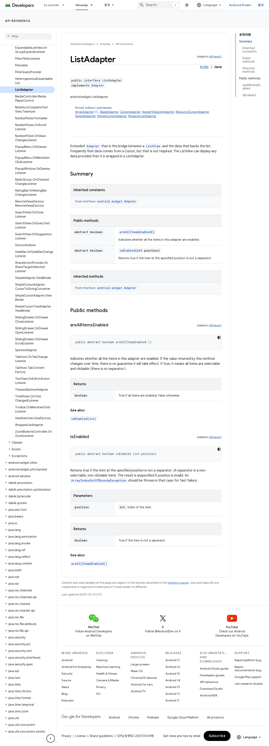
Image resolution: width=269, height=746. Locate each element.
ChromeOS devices (144, 678)
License (80, 736)
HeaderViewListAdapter (158, 112)
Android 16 (172, 667)
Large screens (140, 664)
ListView (153, 146)
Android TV (138, 691)
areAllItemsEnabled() (89, 564)
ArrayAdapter (84, 112)
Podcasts (68, 700)
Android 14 (172, 680)
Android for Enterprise (76, 667)
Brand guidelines (101, 736)
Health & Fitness (106, 673)
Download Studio (211, 689)
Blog (64, 694)
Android (67, 660)
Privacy (101, 687)
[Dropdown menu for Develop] (93, 5)
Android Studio (240, 5)
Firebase (153, 717)
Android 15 (172, 673)
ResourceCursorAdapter (192, 112)
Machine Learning (108, 667)
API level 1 (215, 56)
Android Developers (82, 44)
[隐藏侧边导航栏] (50, 738)
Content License (178, 582)
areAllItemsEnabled (135, 232)
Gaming (101, 660)
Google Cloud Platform (183, 717)
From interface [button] (106, 201)
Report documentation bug (248, 668)
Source (66, 680)
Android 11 (172, 700)
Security (67, 673)
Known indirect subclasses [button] (148, 112)
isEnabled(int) (83, 419)
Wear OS (137, 671)
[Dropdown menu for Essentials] (65, 5)
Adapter (97, 85)
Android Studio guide (214, 668)
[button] (27, 442)
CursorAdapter (130, 112)
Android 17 (172, 660)
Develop (105, 44)
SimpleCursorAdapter (112, 116)
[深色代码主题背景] (219, 337)
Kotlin (204, 67)
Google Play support (248, 677)
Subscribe (217, 736)
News (65, 687)
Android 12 (172, 694)
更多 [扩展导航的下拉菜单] (107, 5)
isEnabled (127, 250)
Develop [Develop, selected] (82, 5)
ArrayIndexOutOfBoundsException (98, 480)
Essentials (51, 5)
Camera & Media (107, 680)
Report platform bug (248, 660)
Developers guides (212, 675)
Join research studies (248, 684)
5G (98, 694)
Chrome (133, 717)
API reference (17, 21)
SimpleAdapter (85, 116)
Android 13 (172, 687)
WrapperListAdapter (142, 116)
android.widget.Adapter (116, 201)
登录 (261, 5)
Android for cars (142, 684)
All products (215, 717)
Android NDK (208, 695)
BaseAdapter (109, 112)
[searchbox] (28, 36)
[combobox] (159, 5)
